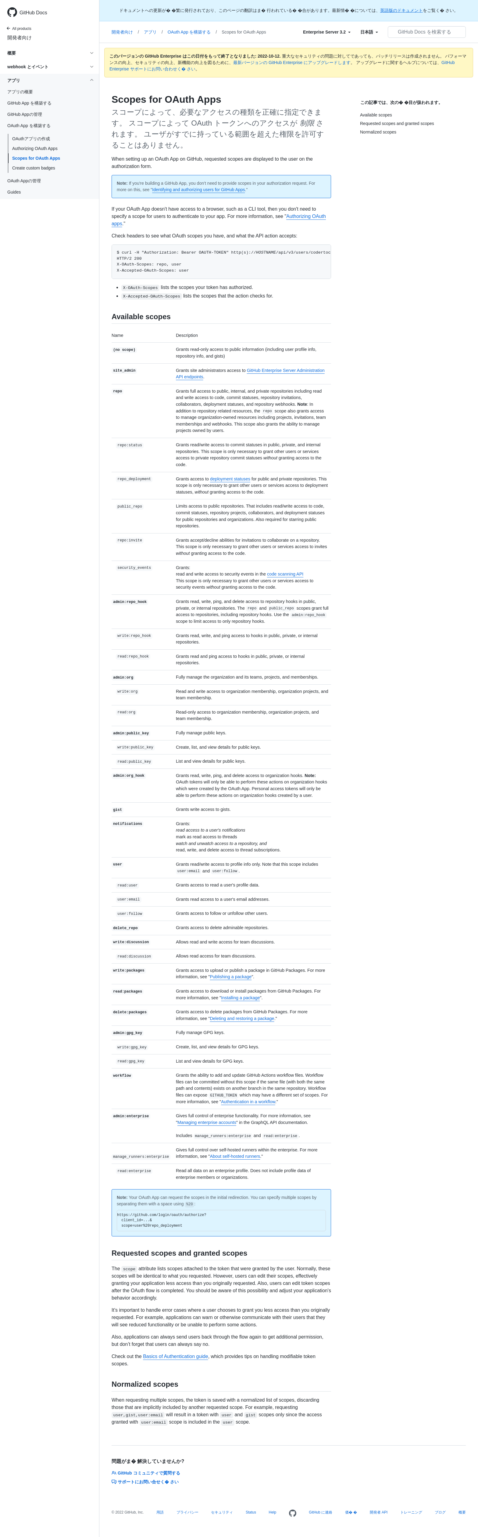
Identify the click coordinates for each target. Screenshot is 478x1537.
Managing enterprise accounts (206, 1122)
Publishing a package (230, 976)
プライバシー (187, 1512)
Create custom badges (33, 168)
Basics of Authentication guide (175, 1356)
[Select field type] (326, 32)
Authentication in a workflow (248, 1101)
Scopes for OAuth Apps (36, 158)
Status (251, 1512)
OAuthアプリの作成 (31, 138)
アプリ (153, 32)
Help (272, 1512)
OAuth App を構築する (192, 32)
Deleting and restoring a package (242, 1018)
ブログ (440, 1512)
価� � (351, 1512)
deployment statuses (230, 478)
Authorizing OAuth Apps (35, 148)
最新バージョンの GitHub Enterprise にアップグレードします (292, 62)
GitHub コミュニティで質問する (146, 1473)
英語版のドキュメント (401, 10)
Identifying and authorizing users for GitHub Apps (198, 189)
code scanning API (285, 574)
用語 (160, 1512)
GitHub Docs (33, 12)
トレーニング (411, 1512)
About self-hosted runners (235, 1156)
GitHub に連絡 (320, 1512)
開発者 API (379, 1512)
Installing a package (240, 997)
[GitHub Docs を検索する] (427, 32)
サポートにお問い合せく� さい (145, 1481)
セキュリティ (222, 1512)
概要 (462, 1512)
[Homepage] (292, 1513)
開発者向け (19, 37)
